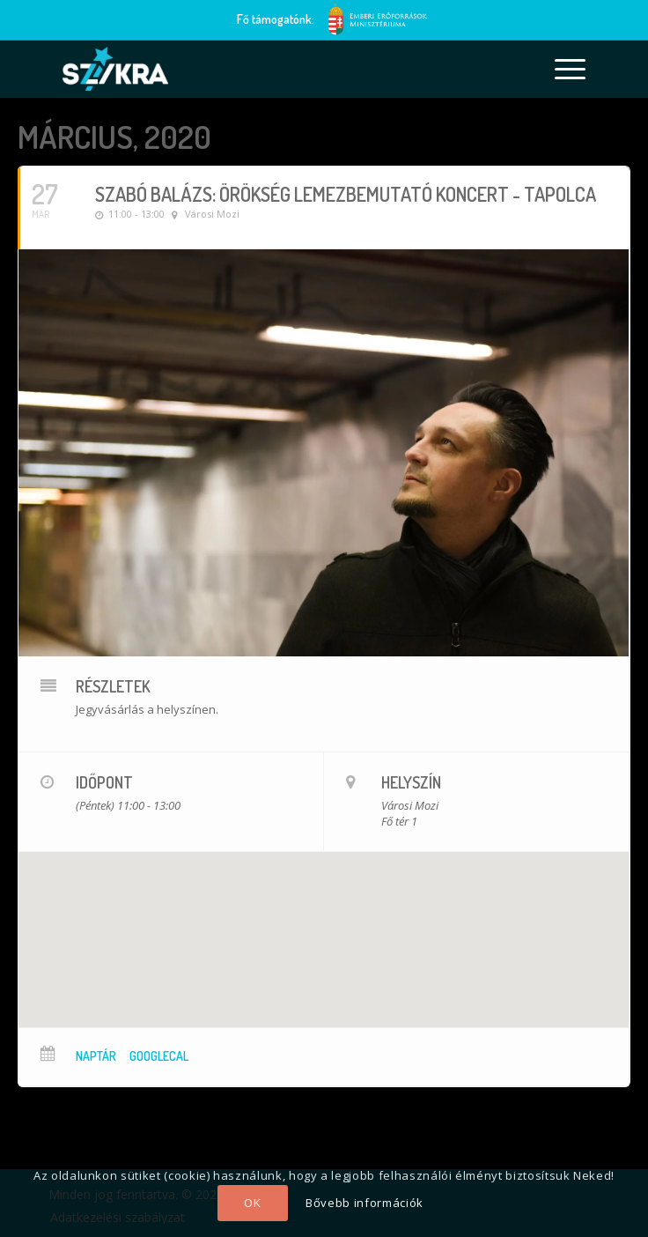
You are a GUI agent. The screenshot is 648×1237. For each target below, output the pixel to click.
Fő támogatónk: (275, 18)
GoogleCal (158, 1055)
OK (252, 1203)
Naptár (96, 1055)
